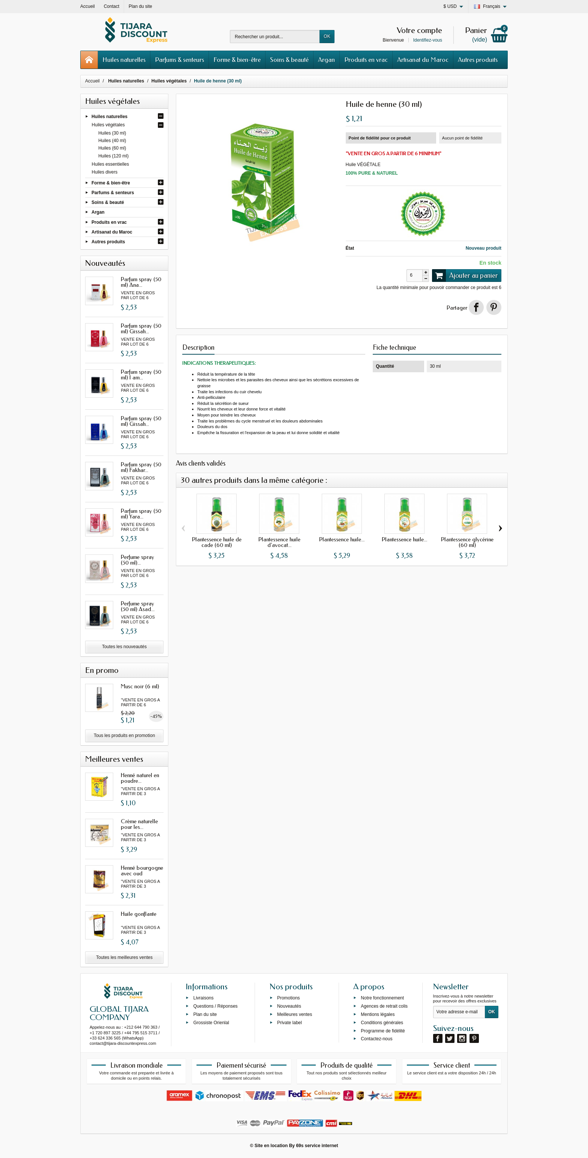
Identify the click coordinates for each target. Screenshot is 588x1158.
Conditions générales (382, 1022)
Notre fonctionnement (382, 998)
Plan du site (205, 1014)
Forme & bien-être (237, 59)
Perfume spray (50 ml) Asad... (137, 606)
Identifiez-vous (427, 40)
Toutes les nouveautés (124, 646)
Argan (326, 59)
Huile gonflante (138, 914)
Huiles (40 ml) (112, 140)
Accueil (92, 81)
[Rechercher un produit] (275, 36)
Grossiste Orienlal (211, 1022)
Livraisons (203, 998)
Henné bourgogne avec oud (142, 870)
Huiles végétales (108, 124)
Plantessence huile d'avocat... (279, 542)
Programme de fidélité (383, 1030)
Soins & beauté (289, 59)
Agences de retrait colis (384, 1006)
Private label (289, 1022)
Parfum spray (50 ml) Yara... (141, 514)
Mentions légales (377, 1014)
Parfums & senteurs (179, 59)
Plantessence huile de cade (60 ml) (217, 542)
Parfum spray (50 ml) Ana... (141, 282)
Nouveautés (289, 1006)
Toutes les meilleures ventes (124, 957)
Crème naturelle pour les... (139, 824)
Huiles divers (105, 172)
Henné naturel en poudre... (140, 778)
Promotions (288, 998)
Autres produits (478, 59)
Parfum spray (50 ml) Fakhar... (141, 467)
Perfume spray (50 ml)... (137, 560)
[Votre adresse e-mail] (459, 1012)
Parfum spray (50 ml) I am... (141, 375)
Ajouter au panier (465, 275)
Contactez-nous (376, 1038)
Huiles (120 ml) (113, 156)
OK (327, 36)
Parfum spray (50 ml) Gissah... (141, 328)
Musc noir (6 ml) (140, 686)
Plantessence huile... (341, 539)
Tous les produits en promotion (124, 735)
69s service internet (317, 1145)
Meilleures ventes (294, 1014)
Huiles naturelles (124, 59)
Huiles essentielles (110, 164)
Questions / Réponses (215, 1006)
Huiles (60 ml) (112, 148)
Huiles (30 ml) (112, 133)
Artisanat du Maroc (422, 59)
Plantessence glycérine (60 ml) (467, 542)
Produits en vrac (366, 59)
